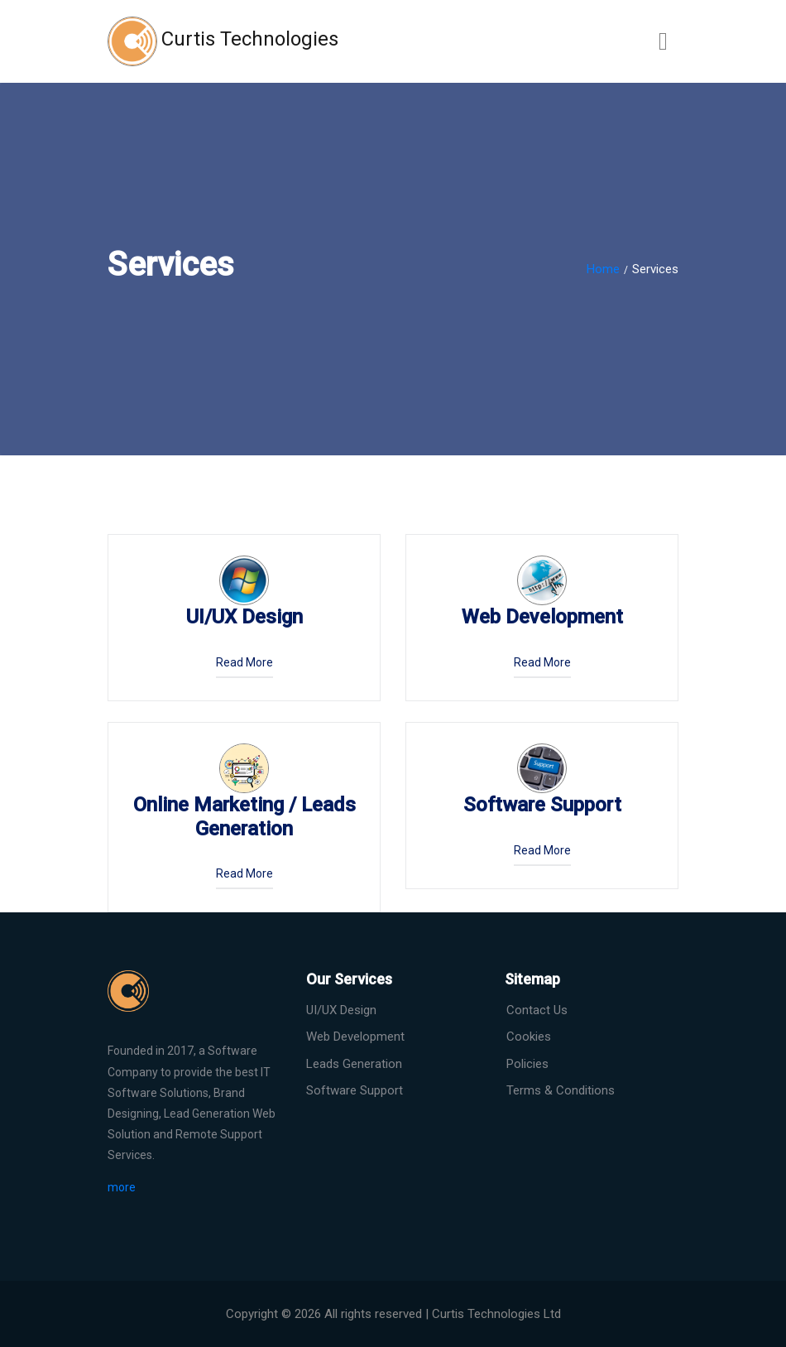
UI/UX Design (341, 1010)
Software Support (354, 1090)
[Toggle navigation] (663, 41)
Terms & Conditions (560, 1090)
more (122, 1187)
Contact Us (537, 1010)
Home (603, 269)
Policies (527, 1063)
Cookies (528, 1036)
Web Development (355, 1036)
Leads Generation (354, 1063)
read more (244, 662)
